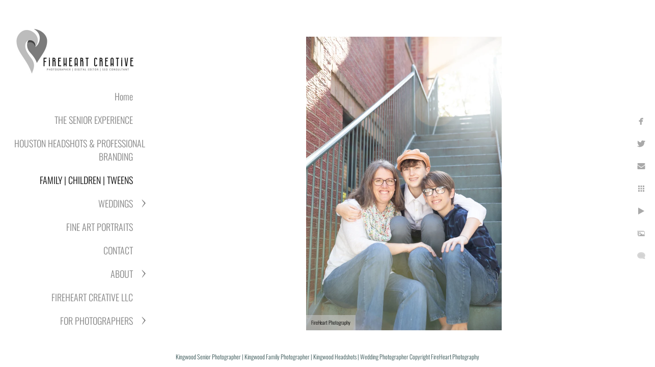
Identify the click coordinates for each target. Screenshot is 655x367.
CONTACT (118, 250)
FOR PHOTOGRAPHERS (96, 320)
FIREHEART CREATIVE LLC (92, 297)
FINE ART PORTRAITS (99, 226)
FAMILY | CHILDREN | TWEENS (86, 180)
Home (124, 96)
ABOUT (122, 273)
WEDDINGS (115, 203)
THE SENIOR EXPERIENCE (93, 119)
